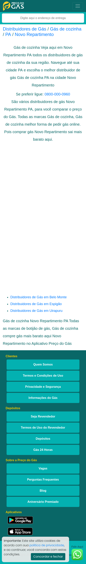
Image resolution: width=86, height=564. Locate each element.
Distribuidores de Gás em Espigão (36, 304)
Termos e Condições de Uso (43, 375)
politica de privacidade (46, 545)
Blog (43, 490)
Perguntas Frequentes (43, 479)
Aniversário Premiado (43, 501)
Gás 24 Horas (43, 449)
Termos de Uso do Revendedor (43, 427)
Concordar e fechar (48, 556)
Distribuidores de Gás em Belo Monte (38, 297)
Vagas (43, 468)
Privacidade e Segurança (43, 386)
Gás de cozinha (65, 28)
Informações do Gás (43, 397)
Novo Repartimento (34, 34)
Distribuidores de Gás (25, 28)
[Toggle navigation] (77, 6)
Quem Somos (43, 364)
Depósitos (43, 438)
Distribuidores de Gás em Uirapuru (36, 311)
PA (8, 34)
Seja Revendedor (43, 416)
